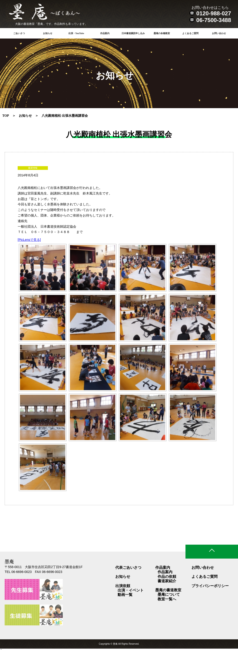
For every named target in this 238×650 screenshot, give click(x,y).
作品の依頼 (167, 577)
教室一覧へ (167, 599)
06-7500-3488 (213, 20)
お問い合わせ (219, 33)
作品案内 (165, 572)
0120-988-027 (213, 13)
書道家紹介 (167, 581)
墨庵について (169, 594)
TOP (5, 115)
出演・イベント (131, 590)
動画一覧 (125, 595)
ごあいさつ (19, 33)
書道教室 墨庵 (51, 12)
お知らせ (47, 33)
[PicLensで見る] (29, 240)
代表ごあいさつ (128, 567)
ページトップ (211, 552)
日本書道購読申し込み (133, 33)
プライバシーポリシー (210, 586)
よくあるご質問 (190, 33)
